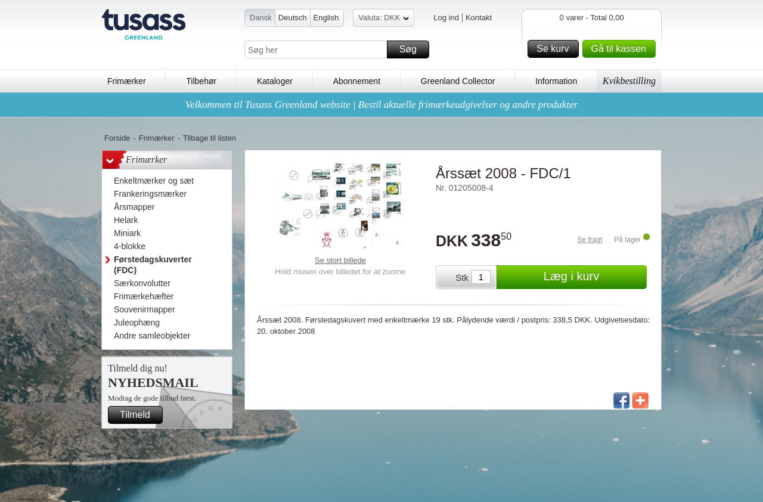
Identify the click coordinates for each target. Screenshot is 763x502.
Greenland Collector (458, 81)
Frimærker (126, 81)
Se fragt (589, 239)
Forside (117, 138)
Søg (412, 49)
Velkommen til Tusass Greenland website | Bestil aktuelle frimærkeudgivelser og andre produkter (381, 104)
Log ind (446, 17)
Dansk (261, 17)
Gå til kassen (621, 49)
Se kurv (555, 49)
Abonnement (356, 81)
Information (556, 81)
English (326, 17)
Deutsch (292, 17)
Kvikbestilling (629, 81)
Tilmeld (139, 415)
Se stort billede (340, 260)
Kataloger (275, 81)
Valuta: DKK (383, 19)
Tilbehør (201, 81)
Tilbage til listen (209, 138)
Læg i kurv (593, 277)
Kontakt (479, 17)
